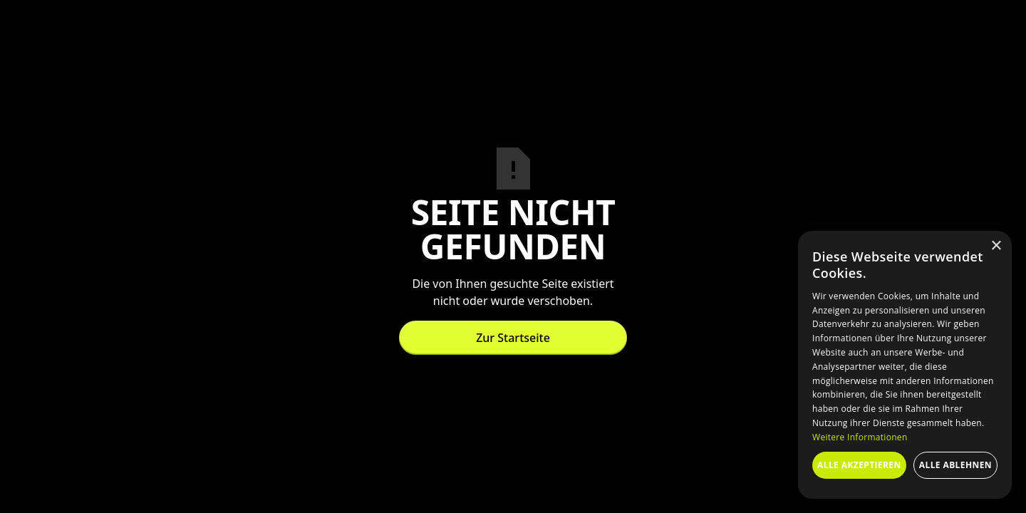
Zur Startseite (513, 338)
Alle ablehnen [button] (955, 465)
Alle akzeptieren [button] (859, 465)
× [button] (995, 246)
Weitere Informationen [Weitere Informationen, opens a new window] (860, 437)
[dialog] (905, 365)
